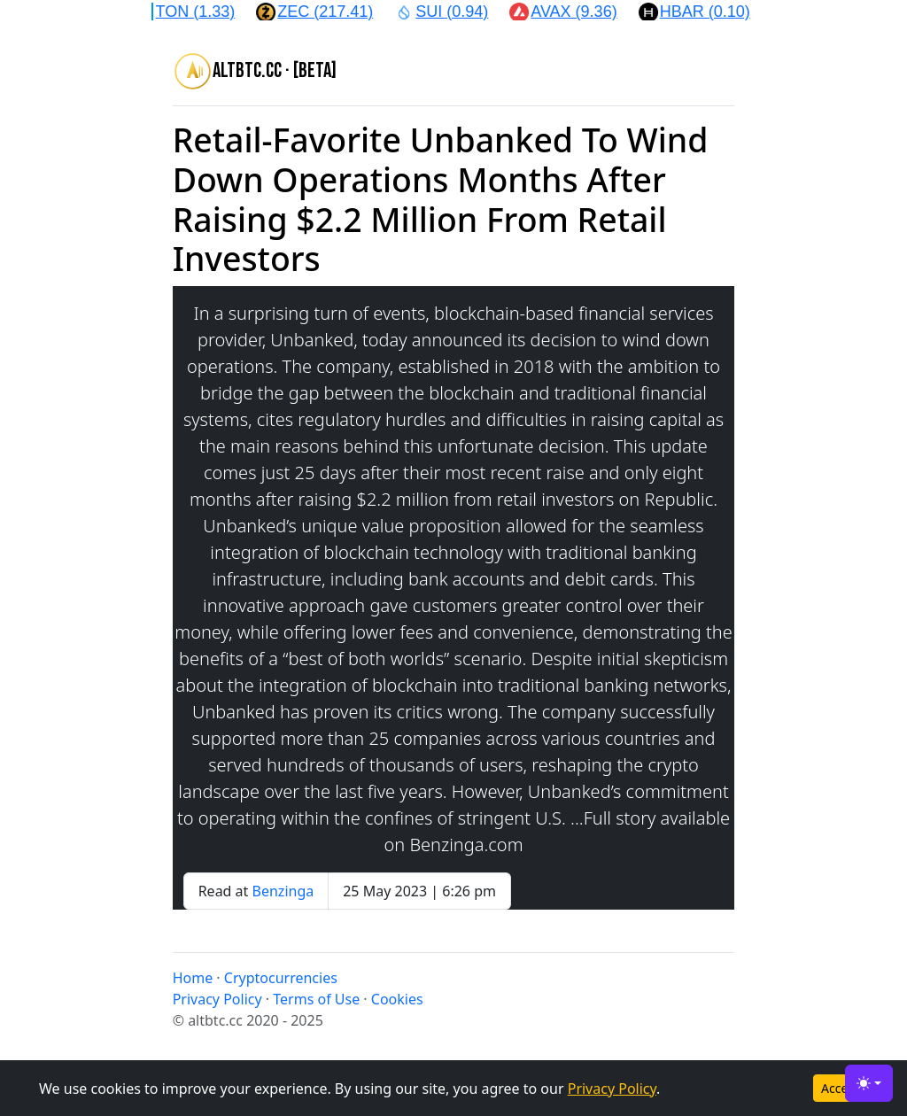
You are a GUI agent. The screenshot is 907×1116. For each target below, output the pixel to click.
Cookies (397, 999)
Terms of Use (316, 999)
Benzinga (283, 891)
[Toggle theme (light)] (869, 1083)
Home (193, 978)
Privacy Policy (612, 1088)
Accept (840, 1088)
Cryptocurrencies (280, 978)
